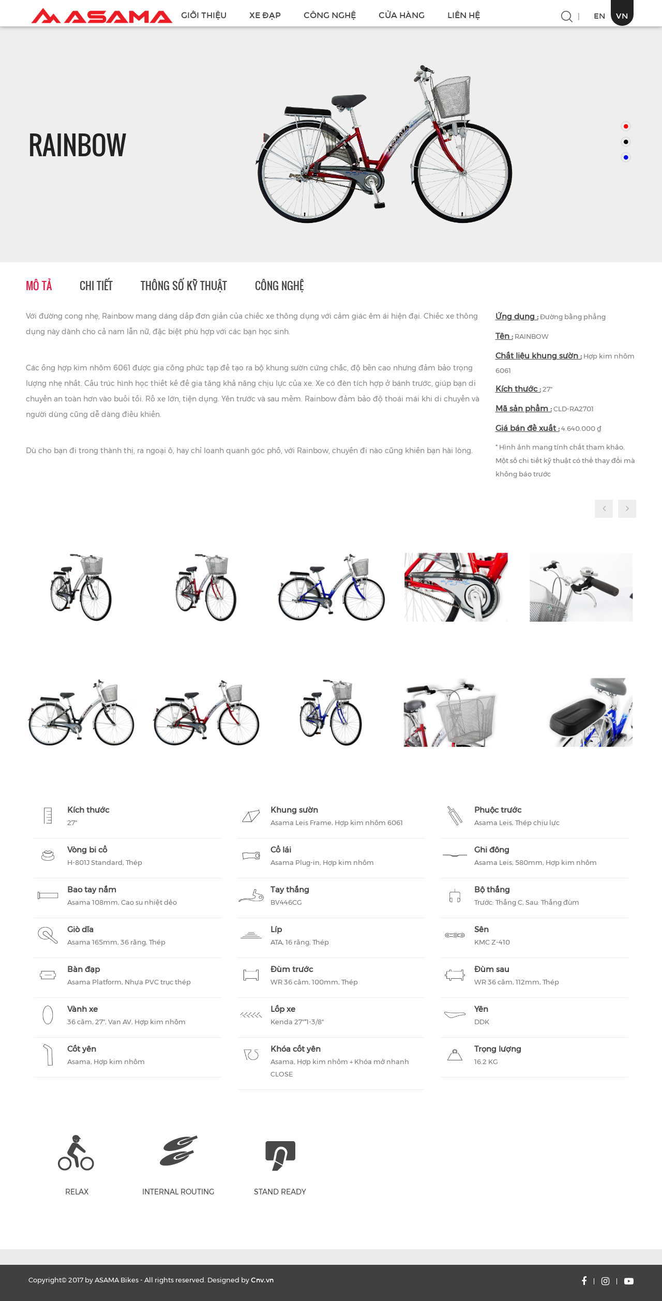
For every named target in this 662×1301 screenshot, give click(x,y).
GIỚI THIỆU (204, 15)
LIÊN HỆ (463, 15)
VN (622, 16)
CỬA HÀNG (402, 15)
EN (600, 16)
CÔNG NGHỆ (330, 15)
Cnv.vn (262, 1280)
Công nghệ (279, 285)
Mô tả (39, 285)
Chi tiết (96, 285)
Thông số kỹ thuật (184, 285)
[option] (382, 144)
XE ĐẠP (265, 15)
